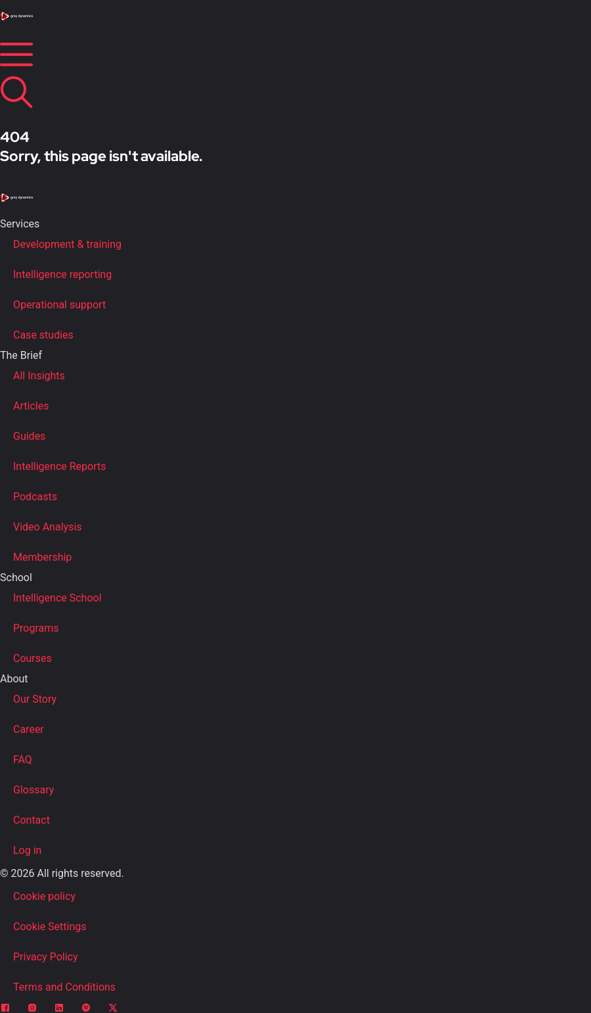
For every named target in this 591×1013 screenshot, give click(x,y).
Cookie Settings (50, 926)
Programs (36, 628)
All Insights (39, 375)
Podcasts (35, 496)
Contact (31, 820)
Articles (31, 406)
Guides (29, 436)
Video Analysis (47, 527)
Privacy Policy (45, 957)
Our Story (34, 699)
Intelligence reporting (62, 274)
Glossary (33, 790)
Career (28, 729)
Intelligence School (57, 598)
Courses (32, 658)
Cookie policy (44, 896)
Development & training (67, 244)
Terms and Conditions (64, 987)
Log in (27, 850)
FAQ (22, 759)
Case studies (43, 335)
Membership (42, 557)
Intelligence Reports (59, 466)
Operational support (59, 304)
